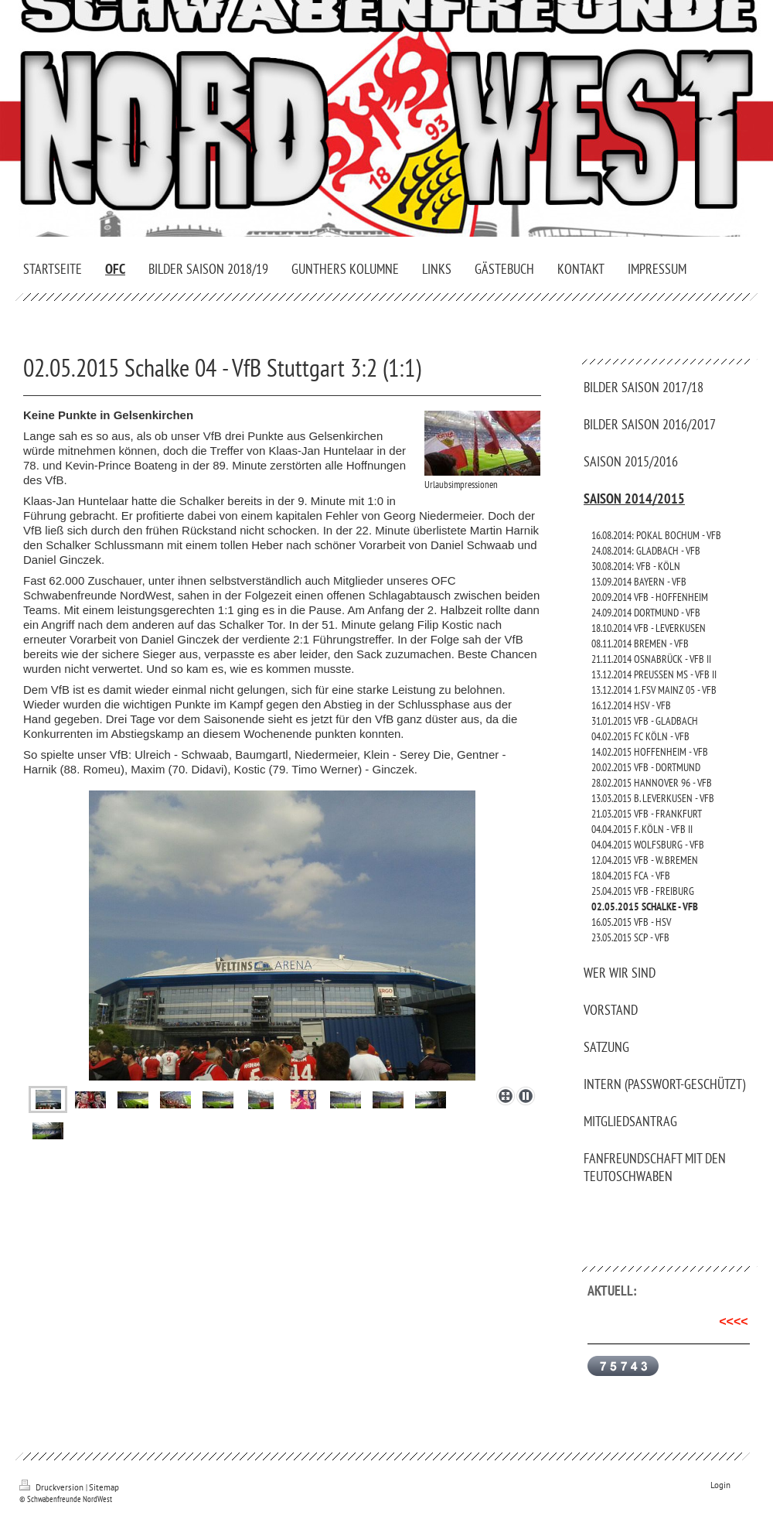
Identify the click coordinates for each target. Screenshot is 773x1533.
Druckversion (52, 1487)
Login (720, 1485)
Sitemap (104, 1487)
